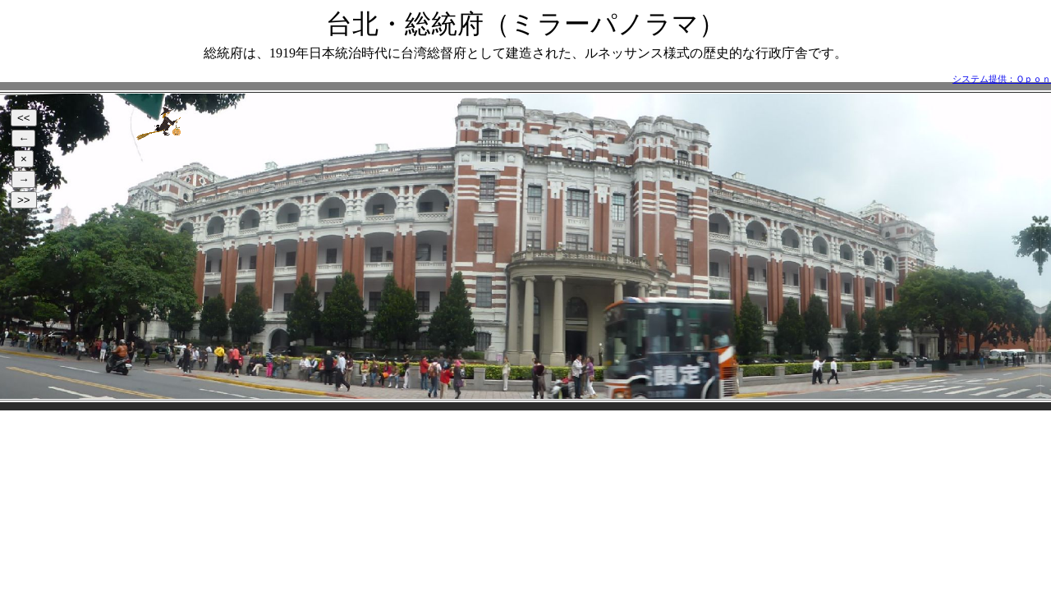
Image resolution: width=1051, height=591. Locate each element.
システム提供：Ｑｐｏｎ (1001, 79)
